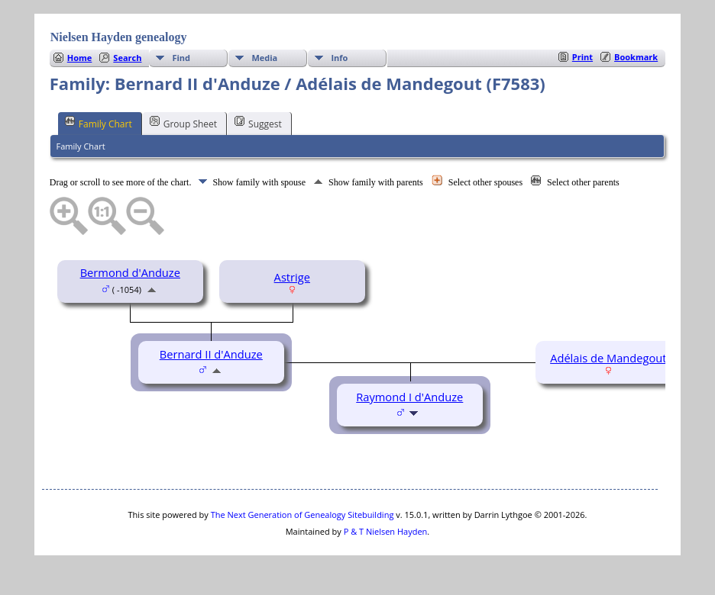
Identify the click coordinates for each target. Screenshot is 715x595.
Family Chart (98, 122)
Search (127, 57)
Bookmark (636, 57)
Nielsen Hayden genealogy (118, 37)
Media (264, 57)
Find (181, 57)
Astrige (292, 277)
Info (339, 57)
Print (582, 57)
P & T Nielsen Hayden (386, 531)
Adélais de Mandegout (608, 357)
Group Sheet (183, 122)
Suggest (258, 122)
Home (79, 57)
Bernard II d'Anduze (211, 354)
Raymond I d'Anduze (409, 396)
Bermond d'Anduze (130, 272)
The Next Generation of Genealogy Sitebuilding (302, 514)
